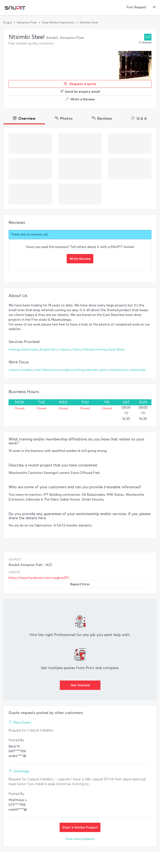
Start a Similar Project (80, 827)
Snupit (7, 22)
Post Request (136, 7)
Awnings (14, 349)
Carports (65, 349)
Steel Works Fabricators (58, 22)
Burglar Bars (48, 349)
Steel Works (116, 349)
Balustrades (30, 349)
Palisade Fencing (94, 349)
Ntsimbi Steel (89, 22)
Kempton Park (27, 22)
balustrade (137, 370)
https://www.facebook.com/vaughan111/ (39, 578)
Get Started (80, 685)
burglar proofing (71, 370)
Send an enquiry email (80, 91)
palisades (91, 370)
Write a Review (80, 99)
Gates (76, 349)
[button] (154, 7)
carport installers (20, 370)
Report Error (80, 584)
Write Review (80, 258)
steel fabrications (46, 370)
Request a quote (80, 84)
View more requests (80, 839)
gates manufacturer (114, 370)
